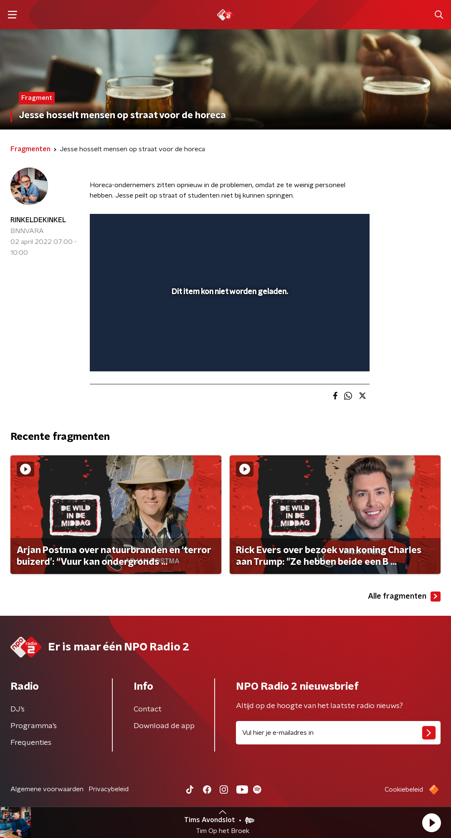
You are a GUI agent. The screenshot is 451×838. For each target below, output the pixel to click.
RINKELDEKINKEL (38, 220)
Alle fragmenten (404, 597)
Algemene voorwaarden (47, 789)
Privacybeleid (109, 789)
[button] (431, 822)
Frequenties (30, 743)
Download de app (164, 726)
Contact (148, 709)
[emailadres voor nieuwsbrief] (338, 732)
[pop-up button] (334, 353)
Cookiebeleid (404, 789)
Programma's (33, 726)
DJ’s (17, 709)
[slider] (228, 331)
